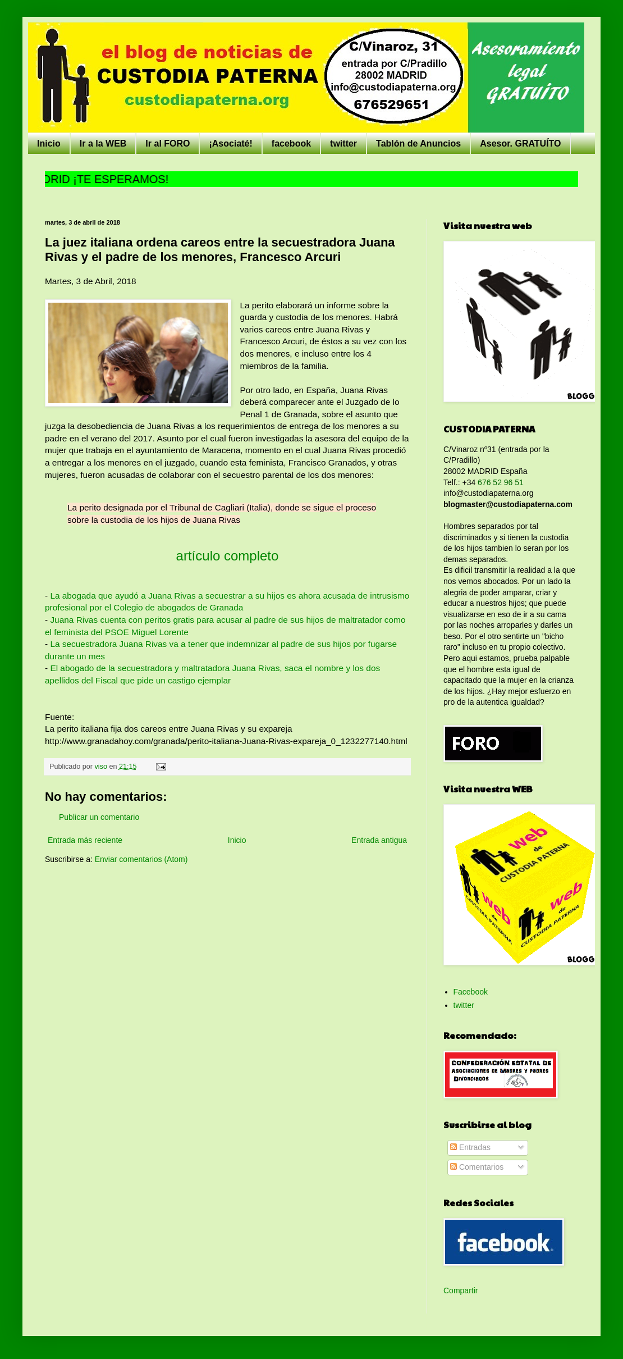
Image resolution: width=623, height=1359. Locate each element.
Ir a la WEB (103, 143)
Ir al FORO (167, 143)
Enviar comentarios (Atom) (141, 859)
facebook (291, 143)
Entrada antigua (379, 840)
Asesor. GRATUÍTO (520, 143)
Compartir (460, 1290)
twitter (343, 143)
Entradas (470, 1147)
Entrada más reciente (85, 840)
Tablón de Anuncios (418, 143)
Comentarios (476, 1166)
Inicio (49, 143)
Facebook (470, 991)
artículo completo (227, 555)
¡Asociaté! (230, 143)
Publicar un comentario (99, 817)
